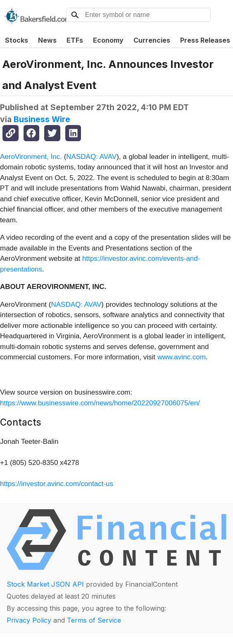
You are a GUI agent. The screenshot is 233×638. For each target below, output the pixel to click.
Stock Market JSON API (45, 584)
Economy (108, 40)
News (47, 40)
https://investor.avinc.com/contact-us (56, 484)
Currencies (151, 40)
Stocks (16, 40)
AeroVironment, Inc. (31, 157)
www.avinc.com (181, 357)
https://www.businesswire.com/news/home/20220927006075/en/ (100, 403)
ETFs (75, 40)
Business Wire (42, 119)
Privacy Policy (29, 620)
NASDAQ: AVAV (91, 157)
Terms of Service (94, 620)
